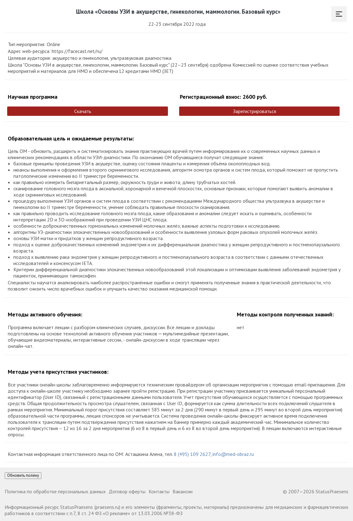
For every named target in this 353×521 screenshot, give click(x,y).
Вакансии (183, 491)
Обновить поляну (23, 475)
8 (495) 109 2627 (192, 454)
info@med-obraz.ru (233, 454)
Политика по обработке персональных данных (55, 491)
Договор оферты (127, 491)
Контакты (159, 491)
